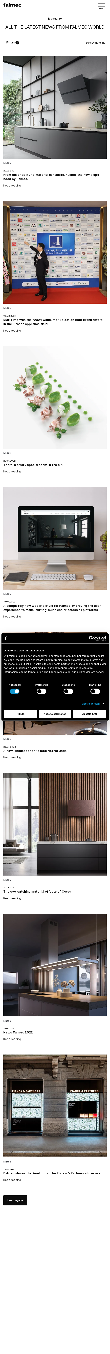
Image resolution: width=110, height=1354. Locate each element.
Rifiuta (21, 713)
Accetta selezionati (55, 713)
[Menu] (102, 5)
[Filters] (11, 43)
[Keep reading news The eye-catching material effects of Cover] (55, 824)
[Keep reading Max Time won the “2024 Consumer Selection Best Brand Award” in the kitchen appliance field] (55, 323)
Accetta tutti (89, 713)
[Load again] (15, 1200)
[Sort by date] (95, 42)
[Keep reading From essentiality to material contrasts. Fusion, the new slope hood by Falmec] (55, 178)
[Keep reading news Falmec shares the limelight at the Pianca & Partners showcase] (55, 1106)
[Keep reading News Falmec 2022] (18, 1034)
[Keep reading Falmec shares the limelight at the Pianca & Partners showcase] (52, 1175)
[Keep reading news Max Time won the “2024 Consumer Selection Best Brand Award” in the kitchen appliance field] (55, 252)
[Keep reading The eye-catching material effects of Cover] (37, 893)
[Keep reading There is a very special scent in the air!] (33, 466)
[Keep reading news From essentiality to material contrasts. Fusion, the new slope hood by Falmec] (55, 107)
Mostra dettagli (90, 703)
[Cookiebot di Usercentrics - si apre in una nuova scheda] (91, 638)
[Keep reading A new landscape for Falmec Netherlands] (35, 752)
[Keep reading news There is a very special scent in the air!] (55, 397)
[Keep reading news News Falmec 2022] (55, 965)
